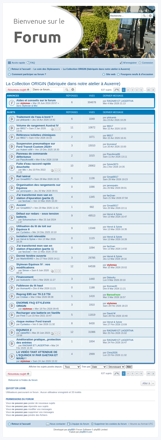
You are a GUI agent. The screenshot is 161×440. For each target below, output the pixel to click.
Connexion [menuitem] (147, 62)
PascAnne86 (26, 159)
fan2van (26, 201)
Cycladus (25, 232)
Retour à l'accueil (21, 424)
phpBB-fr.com (85, 432)
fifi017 (23, 128)
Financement (24, 277)
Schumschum (29, 219)
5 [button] (141, 90)
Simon (25, 270)
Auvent (21, 205)
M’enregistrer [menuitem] (130, 62)
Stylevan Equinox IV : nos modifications (33, 266)
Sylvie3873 (112, 164)
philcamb (25, 119)
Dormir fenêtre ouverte (31, 255)
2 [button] (128, 90)
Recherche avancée (150, 15)
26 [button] (148, 90)
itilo (24, 169)
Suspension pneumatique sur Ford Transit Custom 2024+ (35, 145)
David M (111, 313)
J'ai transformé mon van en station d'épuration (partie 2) (35, 196)
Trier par (94, 366)
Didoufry (111, 277)
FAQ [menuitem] (32, 62)
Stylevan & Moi (29, 105)
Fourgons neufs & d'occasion (137, 74)
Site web (111, 74)
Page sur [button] (116, 90)
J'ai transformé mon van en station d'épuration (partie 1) (35, 247)
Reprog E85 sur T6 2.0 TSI (33, 294)
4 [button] (137, 90)
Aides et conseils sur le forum (36, 100)
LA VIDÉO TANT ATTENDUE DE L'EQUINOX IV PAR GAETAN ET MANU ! (37, 355)
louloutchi (25, 280)
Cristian (24, 297)
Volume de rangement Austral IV (37, 125)
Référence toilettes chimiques (36, 135)
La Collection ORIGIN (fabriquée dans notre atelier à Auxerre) (63, 83)
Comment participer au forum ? (29, 74)
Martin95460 (26, 258)
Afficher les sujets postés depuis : (54, 366)
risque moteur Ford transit (33, 321)
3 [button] (132, 90)
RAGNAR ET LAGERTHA (120, 101)
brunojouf (112, 144)
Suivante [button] (153, 90)
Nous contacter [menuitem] (57, 424)
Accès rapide (18, 62)
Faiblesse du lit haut (29, 285)
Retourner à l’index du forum (23, 380)
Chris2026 (112, 352)
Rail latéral (23, 176)
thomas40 (25, 288)
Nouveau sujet (17, 89)
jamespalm (25, 191)
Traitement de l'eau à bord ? (34, 116)
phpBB (71, 429)
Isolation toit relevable (30, 236)
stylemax (25, 103)
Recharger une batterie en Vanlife (38, 312)
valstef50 (25, 333)
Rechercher (144, 15)
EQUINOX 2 (23, 330)
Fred (22, 315)
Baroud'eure (113, 294)
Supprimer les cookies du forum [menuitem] (110, 424)
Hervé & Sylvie (114, 214)
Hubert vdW (26, 149)
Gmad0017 (26, 179)
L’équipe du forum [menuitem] (80, 424)
